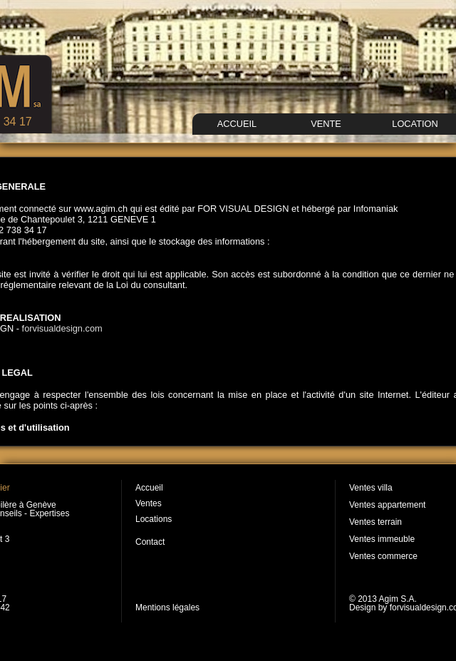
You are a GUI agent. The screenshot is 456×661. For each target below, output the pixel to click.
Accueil (149, 488)
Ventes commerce (383, 556)
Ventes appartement (387, 505)
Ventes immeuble (382, 539)
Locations (153, 519)
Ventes (148, 503)
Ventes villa (371, 488)
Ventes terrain (375, 522)
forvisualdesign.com (62, 328)
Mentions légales (167, 608)
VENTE (326, 123)
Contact (150, 542)
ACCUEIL (236, 123)
